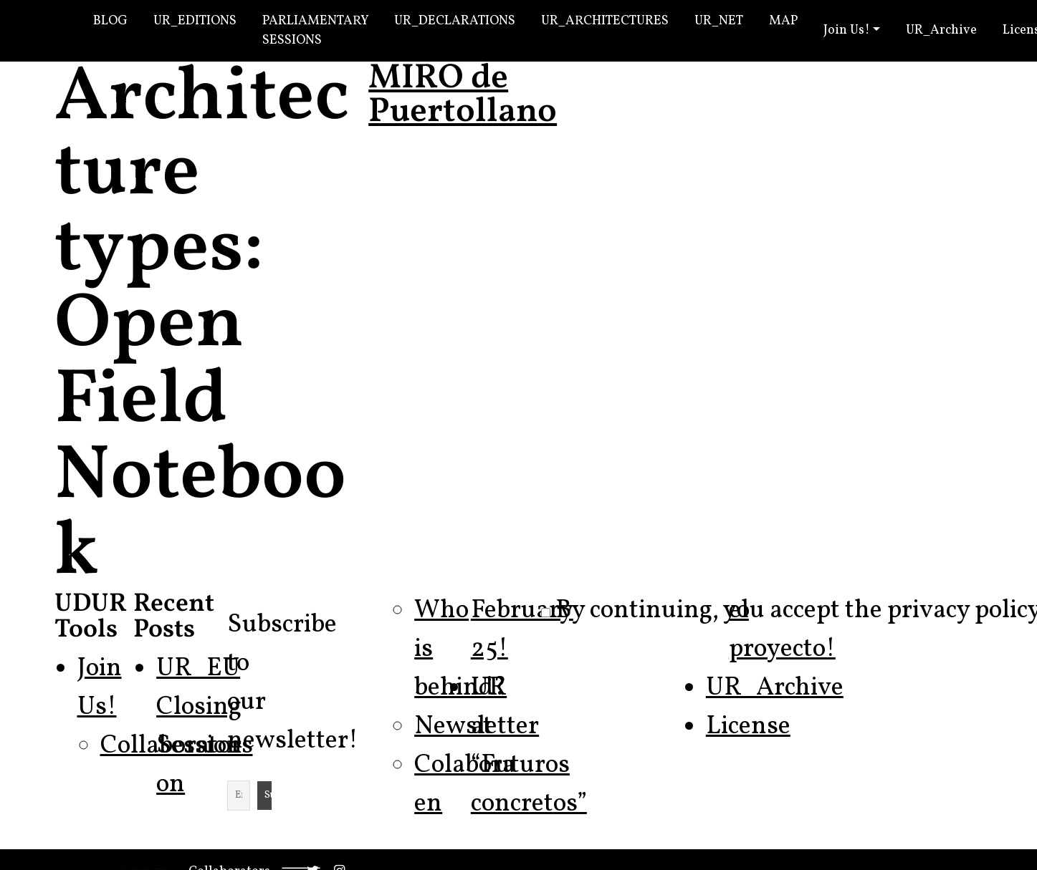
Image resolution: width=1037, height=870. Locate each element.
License (748, 727)
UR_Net (718, 21)
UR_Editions (194, 21)
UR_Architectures (605, 21)
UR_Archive (941, 30)
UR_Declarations (454, 21)
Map (783, 21)
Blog (110, 21)
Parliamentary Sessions (315, 30)
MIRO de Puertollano (462, 95)
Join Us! (846, 30)
